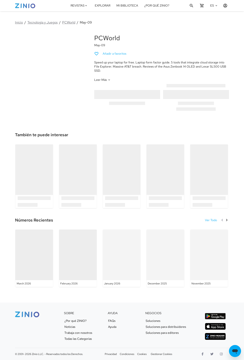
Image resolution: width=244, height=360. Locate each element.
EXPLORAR (102, 5)
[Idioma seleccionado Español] (214, 5)
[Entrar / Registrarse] (223, 5)
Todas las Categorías (78, 339)
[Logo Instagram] (221, 354)
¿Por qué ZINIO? (75, 321)
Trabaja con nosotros (78, 333)
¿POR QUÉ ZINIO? (156, 5)
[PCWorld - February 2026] (78, 258)
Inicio (19, 22)
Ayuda (112, 327)
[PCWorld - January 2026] (121, 258)
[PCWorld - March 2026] (34, 258)
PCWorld (68, 22)
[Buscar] (191, 5)
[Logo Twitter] (212, 354)
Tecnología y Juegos (42, 22)
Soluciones (153, 321)
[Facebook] (202, 354)
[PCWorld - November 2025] (209, 258)
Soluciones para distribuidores (166, 327)
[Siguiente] (226, 220)
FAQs (111, 321)
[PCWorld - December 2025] (165, 258)
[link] (41, 135)
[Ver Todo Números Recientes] (211, 220)
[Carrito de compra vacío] (202, 5)
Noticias (69, 327)
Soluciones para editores (162, 333)
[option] (34, 176)
